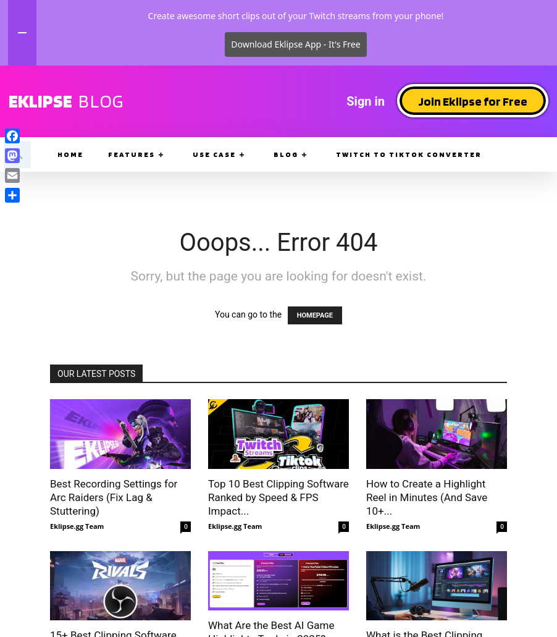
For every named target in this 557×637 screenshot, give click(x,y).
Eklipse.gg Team (77, 526)
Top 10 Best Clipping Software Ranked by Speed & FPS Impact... (278, 497)
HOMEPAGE (315, 315)
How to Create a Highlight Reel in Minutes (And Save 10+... (426, 497)
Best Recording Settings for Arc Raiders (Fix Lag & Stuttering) (113, 497)
